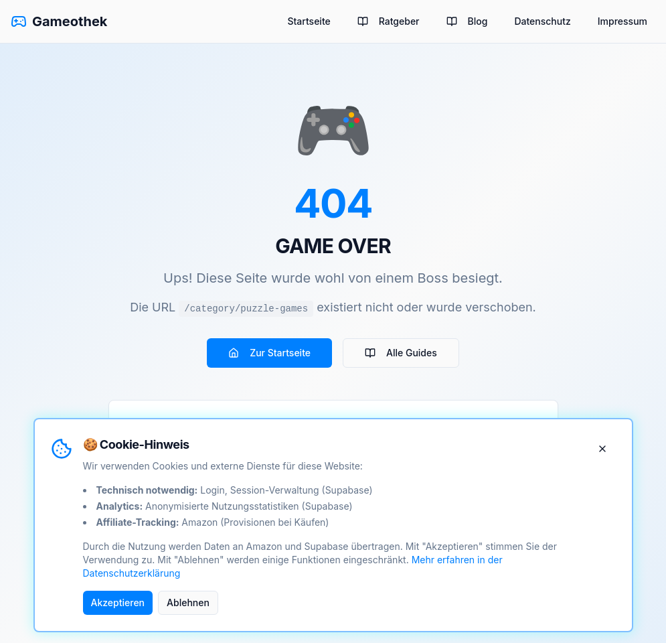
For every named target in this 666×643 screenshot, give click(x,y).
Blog (467, 21)
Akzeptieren (118, 602)
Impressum (622, 21)
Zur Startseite (269, 352)
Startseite (308, 21)
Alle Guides (401, 352)
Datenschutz (542, 21)
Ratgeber (388, 21)
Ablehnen (188, 602)
